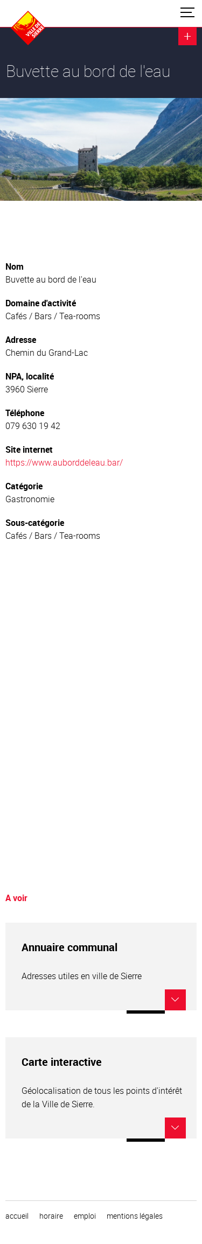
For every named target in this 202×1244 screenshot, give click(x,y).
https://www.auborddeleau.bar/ (64, 462)
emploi (85, 1216)
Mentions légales (135, 1216)
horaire (51, 1216)
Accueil (17, 1216)
